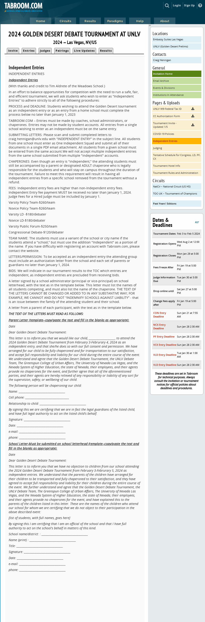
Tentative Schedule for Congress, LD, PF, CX (176, 156)
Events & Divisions (164, 88)
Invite (13, 51)
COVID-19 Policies (163, 134)
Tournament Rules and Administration (175, 172)
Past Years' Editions (164, 203)
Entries (29, 51)
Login (177, 5)
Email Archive (161, 80)
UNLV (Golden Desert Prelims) (170, 46)
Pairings (62, 51)
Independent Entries (165, 141)
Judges (45, 51)
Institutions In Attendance (168, 95)
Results (106, 51)
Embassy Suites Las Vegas (168, 39)
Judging (157, 148)
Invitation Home (162, 73)
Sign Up (189, 5)
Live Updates (84, 51)
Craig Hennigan (162, 60)
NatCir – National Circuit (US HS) (171, 186)
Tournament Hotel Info (166, 165)
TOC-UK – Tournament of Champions (175, 193)
